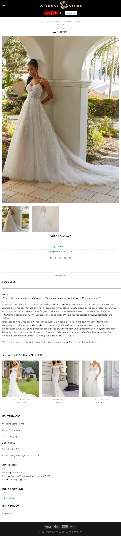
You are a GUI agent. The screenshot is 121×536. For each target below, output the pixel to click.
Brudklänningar (54, 22)
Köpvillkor (7, 514)
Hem (42, 22)
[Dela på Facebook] (55, 258)
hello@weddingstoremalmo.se (24, 455)
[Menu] (4, 4)
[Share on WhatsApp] (50, 258)
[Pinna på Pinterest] (70, 258)
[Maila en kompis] (65, 258)
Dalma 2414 (21, 402)
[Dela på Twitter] (60, 258)
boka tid (30, 342)
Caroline (100, 402)
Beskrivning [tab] (60, 275)
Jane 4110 (60, 402)
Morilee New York (72, 22)
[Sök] (61, 13)
